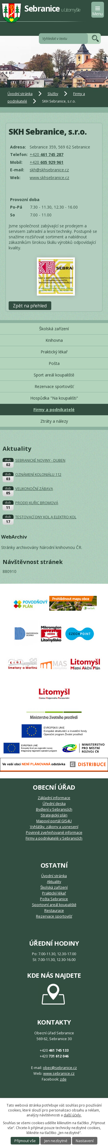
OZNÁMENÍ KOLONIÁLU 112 (38, 474)
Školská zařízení (54, 328)
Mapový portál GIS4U (54, 821)
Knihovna (54, 340)
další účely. (73, 1115)
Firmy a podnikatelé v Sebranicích (54, 838)
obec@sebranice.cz (60, 1067)
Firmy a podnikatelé (54, 409)
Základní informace (54, 797)
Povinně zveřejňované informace (54, 832)
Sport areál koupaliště (54, 375)
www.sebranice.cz (59, 1073)
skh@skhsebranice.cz (49, 169)
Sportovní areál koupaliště (54, 904)
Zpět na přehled (30, 306)
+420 (46, 154)
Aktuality (54, 881)
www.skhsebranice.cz (49, 177)
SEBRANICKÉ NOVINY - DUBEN (40, 460)
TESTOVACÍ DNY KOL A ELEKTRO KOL (45, 517)
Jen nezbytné (55, 1140)
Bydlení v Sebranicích (54, 809)
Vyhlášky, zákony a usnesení (54, 826)
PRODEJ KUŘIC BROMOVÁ (36, 502)
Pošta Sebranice (54, 899)
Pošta (54, 363)
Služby (53, 93)
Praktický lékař (54, 352)
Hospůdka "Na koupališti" (54, 398)
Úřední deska (54, 803)
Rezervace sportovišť (54, 386)
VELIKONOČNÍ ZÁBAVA (34, 488)
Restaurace (54, 910)
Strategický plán (54, 815)
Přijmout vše (25, 1140)
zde (63, 1079)
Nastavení (85, 1140)
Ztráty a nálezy (54, 421)
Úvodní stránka (20, 93)
